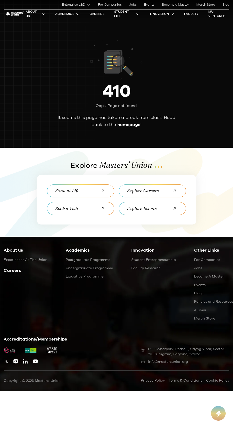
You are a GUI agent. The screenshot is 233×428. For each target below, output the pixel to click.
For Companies (110, 4)
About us (13, 250)
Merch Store (205, 4)
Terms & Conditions (185, 380)
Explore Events (152, 208)
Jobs (133, 4)
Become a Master (175, 4)
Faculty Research (146, 268)
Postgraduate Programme (88, 259)
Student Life (127, 14)
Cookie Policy (217, 380)
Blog (225, 4)
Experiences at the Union (25, 259)
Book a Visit (80, 208)
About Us (35, 14)
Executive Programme (84, 276)
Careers (96, 14)
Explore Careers (152, 191)
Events (149, 4)
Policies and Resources (213, 302)
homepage (128, 125)
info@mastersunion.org (164, 361)
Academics (67, 14)
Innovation (161, 14)
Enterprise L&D (76, 4)
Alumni (200, 310)
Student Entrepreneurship (153, 259)
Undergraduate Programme (89, 268)
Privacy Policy (153, 380)
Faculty (191, 14)
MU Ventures (216, 14)
